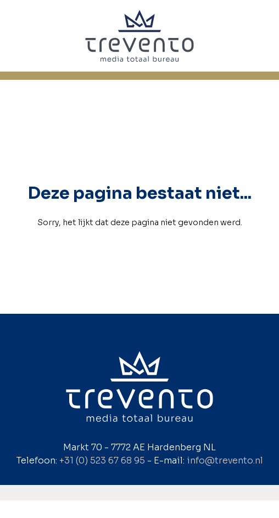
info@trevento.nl (225, 460)
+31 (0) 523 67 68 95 (102, 460)
